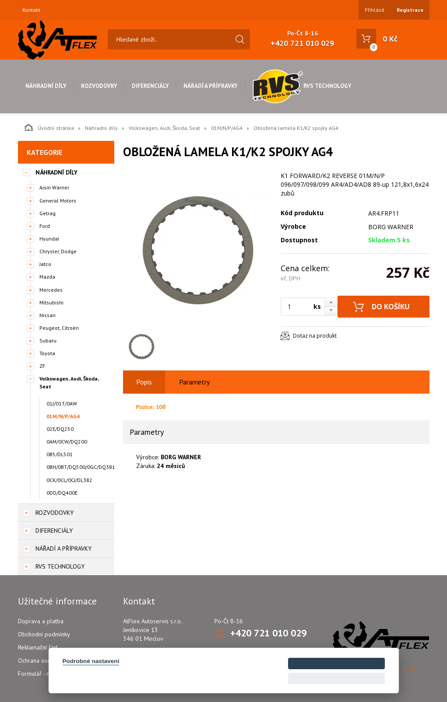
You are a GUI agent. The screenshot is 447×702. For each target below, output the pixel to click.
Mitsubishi (51, 302)
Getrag (47, 213)
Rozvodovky (99, 86)
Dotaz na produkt (315, 335)
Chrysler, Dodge (58, 251)
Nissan (47, 315)
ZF (42, 366)
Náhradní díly (46, 86)
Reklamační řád (37, 647)
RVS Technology (302, 86)
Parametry (194, 381)
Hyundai (49, 238)
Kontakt (31, 10)
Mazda (47, 276)
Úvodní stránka (49, 127)
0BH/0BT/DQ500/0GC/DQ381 (80, 467)
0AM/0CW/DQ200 (66, 441)
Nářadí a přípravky (210, 86)
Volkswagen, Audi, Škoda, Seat (164, 128)
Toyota (47, 353)
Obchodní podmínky (44, 634)
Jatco (45, 264)
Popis (144, 381)
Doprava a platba (40, 621)
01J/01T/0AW (61, 403)
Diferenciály (150, 86)
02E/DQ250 (60, 429)
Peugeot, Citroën (59, 328)
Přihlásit (374, 10)
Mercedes (51, 289)
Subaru (47, 340)
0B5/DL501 (59, 454)
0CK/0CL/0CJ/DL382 (69, 480)
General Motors (57, 200)
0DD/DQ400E (61, 492)
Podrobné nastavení (91, 661)
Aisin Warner (54, 187)
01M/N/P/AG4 (227, 128)
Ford (44, 226)
